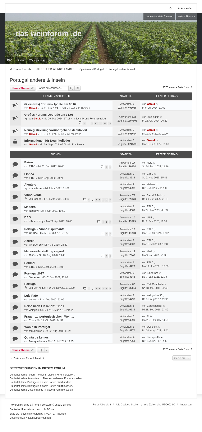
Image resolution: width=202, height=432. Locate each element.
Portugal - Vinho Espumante (44, 229)
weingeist (152, 326)
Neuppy (33, 210)
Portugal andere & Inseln (37, 80)
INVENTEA (50, 413)
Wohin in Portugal (37, 327)
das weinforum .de (48, 33)
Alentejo (30, 184)
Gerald (33, 108)
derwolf (33, 299)
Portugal (30, 284)
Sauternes (35, 277)
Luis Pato (31, 295)
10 (96, 123)
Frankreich (75, 134)
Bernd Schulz (154, 195)
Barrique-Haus (37, 341)
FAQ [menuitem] (9, 60)
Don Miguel (39, 287)
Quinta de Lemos (36, 337)
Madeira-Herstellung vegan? (44, 251)
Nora (149, 162)
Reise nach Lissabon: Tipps (44, 306)
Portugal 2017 (34, 273)
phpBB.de (48, 409)
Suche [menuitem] (20, 60)
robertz (37, 198)
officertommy (36, 221)
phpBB (27, 404)
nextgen (62, 413)
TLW (31, 320)
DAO (27, 217)
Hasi (149, 251)
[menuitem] (37, 60)
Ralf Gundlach (155, 284)
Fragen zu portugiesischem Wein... (49, 316)
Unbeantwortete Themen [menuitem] (159, 16)
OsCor (32, 255)
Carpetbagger (154, 305)
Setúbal (29, 263)
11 (100, 123)
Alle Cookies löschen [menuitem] (127, 404)
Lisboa (29, 174)
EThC (32, 166)
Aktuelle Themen (80, 108)
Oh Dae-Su (35, 233)
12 (105, 123)
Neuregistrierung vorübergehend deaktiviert (55, 130)
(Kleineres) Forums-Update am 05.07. (50, 104)
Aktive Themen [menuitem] (186, 16)
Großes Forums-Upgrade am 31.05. (49, 114)
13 (110, 123)
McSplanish (35, 330)
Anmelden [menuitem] (184, 8)
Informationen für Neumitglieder (47, 140)
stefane (151, 184)
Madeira (30, 207)
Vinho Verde (33, 195)
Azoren (29, 240)
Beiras (28, 162)
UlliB (149, 217)
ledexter (37, 188)
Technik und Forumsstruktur (91, 118)
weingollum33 (154, 295)
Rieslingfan (153, 116)
